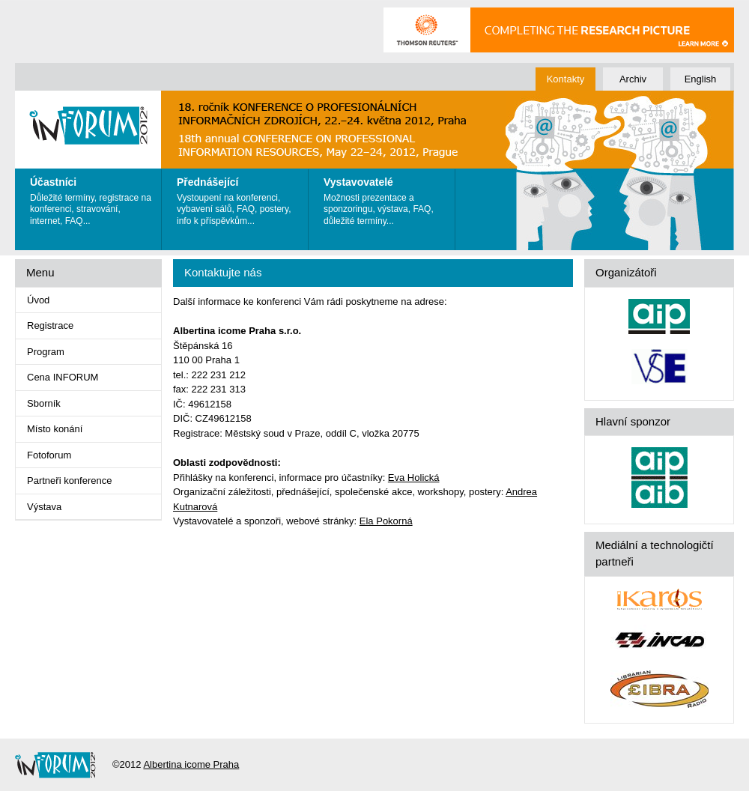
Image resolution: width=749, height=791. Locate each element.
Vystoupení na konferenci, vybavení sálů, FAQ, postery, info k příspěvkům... (238, 197)
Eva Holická (414, 477)
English (701, 79)
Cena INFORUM (62, 377)
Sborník (44, 403)
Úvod (38, 300)
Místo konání (54, 428)
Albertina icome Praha (191, 764)
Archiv (632, 79)
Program (45, 351)
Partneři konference (69, 480)
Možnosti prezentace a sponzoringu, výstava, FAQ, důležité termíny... (385, 197)
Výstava (44, 506)
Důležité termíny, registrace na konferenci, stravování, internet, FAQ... (92, 197)
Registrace (50, 325)
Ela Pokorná (386, 521)
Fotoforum (49, 455)
